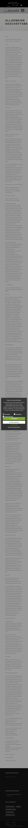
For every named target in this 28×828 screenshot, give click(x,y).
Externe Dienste (8, 416)
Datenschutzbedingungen (14, 427)
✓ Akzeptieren (14, 418)
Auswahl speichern (14, 422)
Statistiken (17, 414)
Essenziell (6, 414)
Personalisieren (14, 425)
